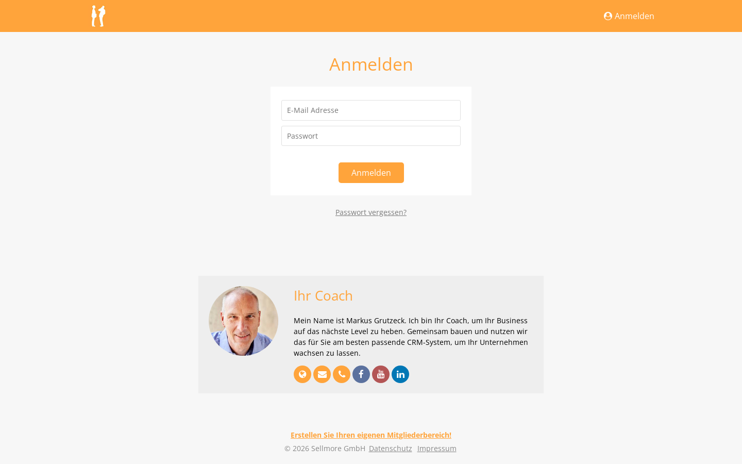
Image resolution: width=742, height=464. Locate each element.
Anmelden (629, 16)
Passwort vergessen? (371, 212)
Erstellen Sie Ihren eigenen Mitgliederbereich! (371, 435)
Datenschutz (390, 448)
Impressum (437, 448)
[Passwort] (371, 136)
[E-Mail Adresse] (371, 110)
